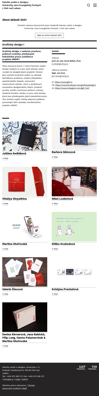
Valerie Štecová (12, 289)
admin (25, 379)
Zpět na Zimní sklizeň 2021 (49, 35)
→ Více (5, 158)
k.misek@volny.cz (60, 64)
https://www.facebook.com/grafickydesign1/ (75, 85)
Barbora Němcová (63, 152)
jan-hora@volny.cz (60, 76)
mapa (17, 379)
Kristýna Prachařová (65, 289)
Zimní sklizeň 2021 (14, 19)
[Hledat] (89, 5)
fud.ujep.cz (8, 379)
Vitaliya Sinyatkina (14, 198)
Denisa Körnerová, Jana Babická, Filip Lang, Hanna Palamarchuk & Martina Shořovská (23, 338)
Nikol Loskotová (62, 198)
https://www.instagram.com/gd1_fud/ (72, 88)
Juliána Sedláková (14, 153)
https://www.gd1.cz (63, 82)
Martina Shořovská (14, 243)
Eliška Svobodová (63, 243)
